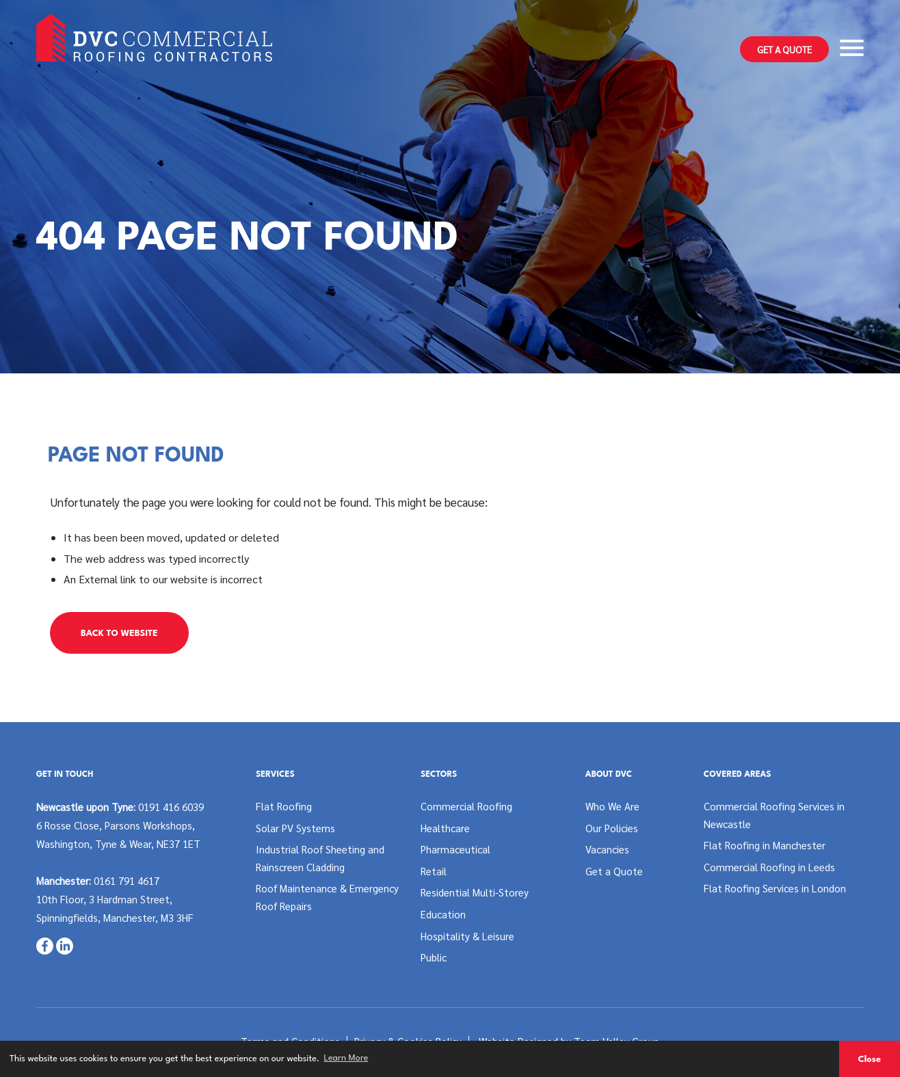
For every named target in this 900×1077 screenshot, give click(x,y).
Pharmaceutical (455, 848)
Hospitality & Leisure (467, 935)
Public (434, 956)
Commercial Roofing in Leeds (769, 866)
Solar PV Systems (295, 827)
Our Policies (611, 827)
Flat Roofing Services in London (775, 887)
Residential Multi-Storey (475, 892)
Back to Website (119, 633)
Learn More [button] (345, 1058)
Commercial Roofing (466, 805)
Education (443, 913)
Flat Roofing (284, 805)
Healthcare (445, 827)
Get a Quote (784, 49)
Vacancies (607, 848)
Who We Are (612, 805)
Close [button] (869, 1059)
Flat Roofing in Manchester (764, 844)
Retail (434, 870)
